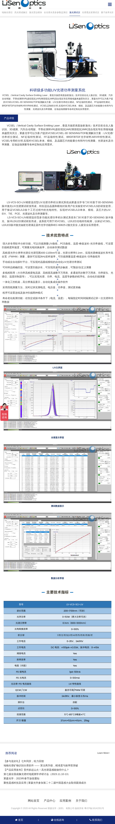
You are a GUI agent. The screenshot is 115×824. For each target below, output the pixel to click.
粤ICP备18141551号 (94, 808)
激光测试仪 (74, 12)
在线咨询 (57, 820)
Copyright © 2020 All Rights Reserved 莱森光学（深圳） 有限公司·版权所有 (47, 808)
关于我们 (81, 800)
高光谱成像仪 (20, 12)
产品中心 (49, 800)
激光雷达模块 (35, 12)
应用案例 (65, 800)
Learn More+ (103, 753)
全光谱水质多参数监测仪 (56, 12)
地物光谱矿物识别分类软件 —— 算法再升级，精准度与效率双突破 (41, 765)
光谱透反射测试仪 (90, 12)
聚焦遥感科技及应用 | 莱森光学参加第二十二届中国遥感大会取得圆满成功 (45, 782)
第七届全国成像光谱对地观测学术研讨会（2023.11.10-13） (37, 774)
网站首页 (33, 800)
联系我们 (95, 820)
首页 (19, 820)
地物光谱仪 (7, 12)
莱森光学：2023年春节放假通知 (21, 778)
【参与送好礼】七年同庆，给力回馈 (24, 761)
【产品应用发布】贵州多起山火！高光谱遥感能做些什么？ (36, 769)
